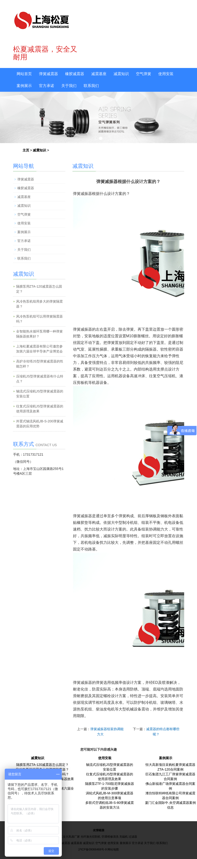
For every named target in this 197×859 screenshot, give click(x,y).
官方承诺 (46, 86)
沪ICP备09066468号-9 (92, 849)
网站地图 (113, 849)
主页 (26, 150)
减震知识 (121, 74)
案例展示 (24, 86)
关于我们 (69, 86)
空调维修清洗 (110, 836)
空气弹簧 (143, 74)
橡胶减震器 (74, 74)
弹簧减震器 (48, 74)
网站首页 (24, 74)
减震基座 (98, 74)
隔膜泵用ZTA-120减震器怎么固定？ (42, 765)
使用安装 (165, 74)
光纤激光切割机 (91, 836)
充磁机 (123, 836)
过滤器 (133, 836)
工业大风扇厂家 (70, 836)
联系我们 (91, 86)
